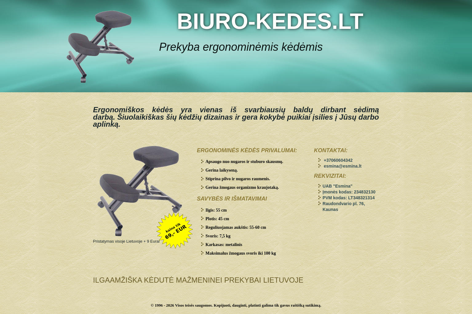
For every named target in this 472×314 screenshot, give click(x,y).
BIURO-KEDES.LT (270, 21)
